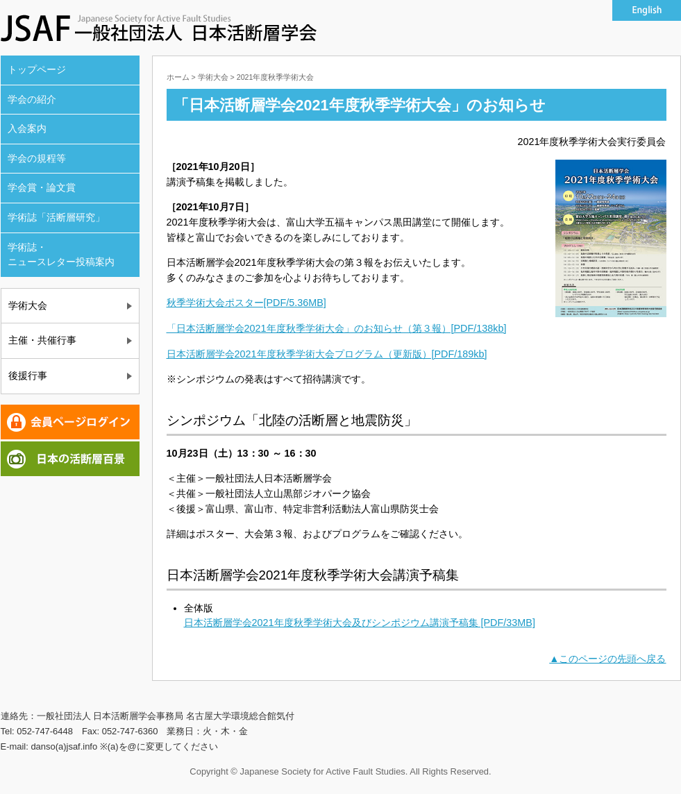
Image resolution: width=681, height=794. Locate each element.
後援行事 (27, 375)
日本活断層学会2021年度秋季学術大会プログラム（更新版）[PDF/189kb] (327, 354)
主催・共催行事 (42, 340)
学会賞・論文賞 (42, 187)
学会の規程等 (37, 158)
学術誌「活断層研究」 (56, 217)
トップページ (37, 69)
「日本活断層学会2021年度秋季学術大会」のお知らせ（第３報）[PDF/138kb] (337, 328)
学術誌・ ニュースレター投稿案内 (61, 255)
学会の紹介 (32, 99)
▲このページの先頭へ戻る (607, 658)
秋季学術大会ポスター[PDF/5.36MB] (246, 302)
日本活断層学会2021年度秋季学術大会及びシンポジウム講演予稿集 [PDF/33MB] (359, 622)
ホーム (178, 77)
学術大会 (27, 305)
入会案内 (27, 128)
